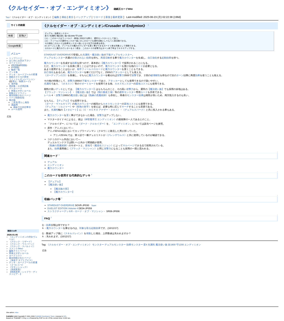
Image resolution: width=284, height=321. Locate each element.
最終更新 (117, 17)
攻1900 (172, 244)
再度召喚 (105, 57)
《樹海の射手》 (83, 106)
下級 (108, 54)
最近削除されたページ (20, 95)
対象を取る (85, 228)
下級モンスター (90, 80)
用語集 (12, 86)
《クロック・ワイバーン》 (22, 244)
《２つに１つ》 (16, 265)
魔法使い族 (98, 54)
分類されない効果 (81, 57)
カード (139, 66)
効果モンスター (134, 244)
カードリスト (15, 63)
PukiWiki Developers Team (45, 316)
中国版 (15, 67)
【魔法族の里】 (61, 188)
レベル (47, 95)
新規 (107, 17)
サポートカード (87, 83)
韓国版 (23, 65)
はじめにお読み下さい (20, 60)
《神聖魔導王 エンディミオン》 (99, 119)
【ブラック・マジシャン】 (58, 92)
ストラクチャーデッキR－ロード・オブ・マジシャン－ (76, 211)
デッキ (59, 89)
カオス (118, 83)
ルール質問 (16, 109)
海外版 (14, 83)
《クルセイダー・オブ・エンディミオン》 (58, 8)
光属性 (86, 54)
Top (7, 17)
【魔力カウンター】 (111, 63)
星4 (145, 244)
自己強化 (152, 57)
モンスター (127, 83)
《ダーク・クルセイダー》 (92, 123)
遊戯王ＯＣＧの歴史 (19, 77)
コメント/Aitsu (16, 248)
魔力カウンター (127, 57)
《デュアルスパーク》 (134, 109)
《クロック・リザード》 (21, 241)
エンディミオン (121, 123)
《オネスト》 (67, 83)
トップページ (15, 58)
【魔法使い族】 (156, 89)
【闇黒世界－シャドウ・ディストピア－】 (23, 273)
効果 (74, 63)
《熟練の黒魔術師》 (97, 95)
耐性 (157, 75)
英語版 (15, 65)
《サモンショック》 (19, 267)
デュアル (52, 162)
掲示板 (12, 100)
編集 (56, 17)
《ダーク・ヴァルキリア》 (58, 103)
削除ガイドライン (17, 93)
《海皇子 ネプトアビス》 (21, 260)
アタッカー (119, 72)
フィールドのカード (92, 69)
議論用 (14, 104)
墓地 (87, 145)
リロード (98, 17)
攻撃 (134, 75)
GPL (64, 316)
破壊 (153, 75)
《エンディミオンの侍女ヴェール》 (23, 238)
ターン (179, 75)
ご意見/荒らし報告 (20, 102)
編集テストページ (17, 251)
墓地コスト (142, 83)
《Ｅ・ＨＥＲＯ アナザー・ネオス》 (101, 109)
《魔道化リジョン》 (102, 145)
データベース (15, 88)
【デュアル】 (63, 100)
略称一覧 (15, 70)
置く (68, 115)
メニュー (15, 53)
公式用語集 (23, 86)
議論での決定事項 (22, 107)
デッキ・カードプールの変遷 (23, 74)
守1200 (180, 244)
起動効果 (166, 57)
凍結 (63, 17)
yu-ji (28, 318)
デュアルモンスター (121, 54)
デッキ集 (13, 72)
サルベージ (129, 145)
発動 (88, 233)
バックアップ (83, 17)
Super (93, 205)
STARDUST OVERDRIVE (57, 54)
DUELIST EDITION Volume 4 (62, 208)
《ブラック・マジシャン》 (83, 148)
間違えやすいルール (21, 91)
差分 (71, 17)
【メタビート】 (71, 109)
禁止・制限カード (21, 81)
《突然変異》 (15, 269)
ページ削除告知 (16, 97)
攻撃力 (120, 75)
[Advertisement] (21, 172)
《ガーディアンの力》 (56, 75)
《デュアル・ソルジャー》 (58, 106)
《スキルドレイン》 (73, 233)
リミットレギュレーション (22, 79)
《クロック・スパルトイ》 (22, 246)
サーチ (125, 106)
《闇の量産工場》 (105, 92)
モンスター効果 (135, 95)
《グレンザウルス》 (116, 135)
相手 (79, 69)
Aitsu (16, 312)
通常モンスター (127, 92)
